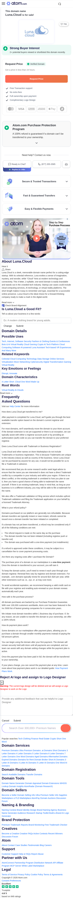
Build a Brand (55, 813)
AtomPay (35, 798)
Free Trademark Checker (56, 825)
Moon (16, 362)
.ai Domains (46, 750)
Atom (6, 840)
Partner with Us (14, 858)
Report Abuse (37, 854)
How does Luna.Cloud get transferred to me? (22, 412)
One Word (25, 382)
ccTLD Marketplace (22, 798)
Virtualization (7, 362)
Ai (15, 390)
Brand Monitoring (36, 825)
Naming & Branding (18, 805)
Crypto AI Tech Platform (48, 344)
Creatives (9, 828)
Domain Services (16, 745)
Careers (48, 845)
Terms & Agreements (53, 874)
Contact (11, 845)
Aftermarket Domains (57, 756)
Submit (19, 326)
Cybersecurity (36, 362)
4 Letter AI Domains (27, 763)
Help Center (15, 406)
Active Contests (40, 833)
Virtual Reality (8, 365)
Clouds (20, 390)
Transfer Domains (34, 774)
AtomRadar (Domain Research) (38, 786)
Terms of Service (9, 874)
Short (11, 382)
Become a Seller (9, 795)
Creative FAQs (26, 833)
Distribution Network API (45, 863)
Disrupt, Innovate (9, 373)
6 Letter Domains (56, 753)
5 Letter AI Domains (46, 763)
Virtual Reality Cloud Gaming (24, 344)
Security (27, 341)
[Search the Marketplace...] (36, 320)
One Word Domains (25, 756)
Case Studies (21, 845)
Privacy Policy (23, 874)
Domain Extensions (50, 783)
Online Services (57, 359)
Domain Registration (19, 769)
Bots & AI (6, 344)
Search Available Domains (14, 774)
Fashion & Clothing (40, 341)
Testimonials (33, 845)
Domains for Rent (26, 759)
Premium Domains (10, 750)
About (4, 845)
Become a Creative (10, 833)
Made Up (35, 382)
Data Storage (43, 359)
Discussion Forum (10, 836)
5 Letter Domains (40, 753)
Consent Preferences (11, 880)
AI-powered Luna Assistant (33, 347)
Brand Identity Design (26, 810)
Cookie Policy (37, 874)
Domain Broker (41, 759)
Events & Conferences (60, 341)
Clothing (26, 738)
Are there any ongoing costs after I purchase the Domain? (28, 557)
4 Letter (5, 382)
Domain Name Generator (13, 783)
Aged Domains (41, 756)
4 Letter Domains (24, 753)
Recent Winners (55, 833)
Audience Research (26, 813)
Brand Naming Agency (47, 810)
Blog (42, 845)
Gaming (67, 362)
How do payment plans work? (15, 625)
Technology (31, 359)
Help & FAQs (25, 854)
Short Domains (59, 750)
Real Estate (44, 738)
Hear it (5, 266)
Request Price (47, 79)
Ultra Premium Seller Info (47, 795)
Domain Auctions (48, 798)
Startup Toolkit (42, 813)
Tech (20, 738)
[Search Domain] (66, 728)
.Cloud (18, 382)
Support (8, 849)
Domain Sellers (14, 790)
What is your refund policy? (14, 508)
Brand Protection (16, 820)
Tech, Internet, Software (12, 341)
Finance (34, 738)
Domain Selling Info (26, 795)
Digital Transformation (53, 362)
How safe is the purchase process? (18, 597)
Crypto (53, 738)
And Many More (9, 350)
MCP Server (15, 866)
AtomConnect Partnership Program (18, 863)
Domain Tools (13, 778)
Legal (6, 869)
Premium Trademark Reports (15, 825)
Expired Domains (9, 759)
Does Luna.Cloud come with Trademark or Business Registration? (31, 446)
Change (8, 326)
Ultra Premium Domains (30, 750)
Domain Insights (16, 786)
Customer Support (10, 854)
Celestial (6, 359)
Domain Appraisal (33, 783)
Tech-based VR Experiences (58, 347)
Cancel (5, 720)
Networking (25, 362)
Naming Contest (9, 810)
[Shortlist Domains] (64, 3)
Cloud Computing (18, 359)
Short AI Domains (56, 759)
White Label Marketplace (33, 866)
